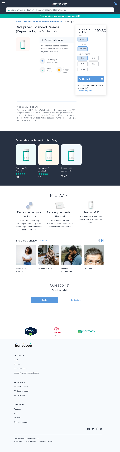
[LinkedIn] (93, 429)
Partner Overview (21, 386)
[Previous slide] (99, 240)
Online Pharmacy (21, 422)
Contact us (75, 300)
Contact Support (85, 91)
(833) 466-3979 (20, 368)
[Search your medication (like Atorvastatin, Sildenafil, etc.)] (62, 9)
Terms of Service (31, 441)
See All (43, 240)
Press (16, 413)
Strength (83, 45)
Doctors (17, 364)
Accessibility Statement (46, 441)
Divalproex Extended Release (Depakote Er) (42, 21)
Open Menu (3, 3)
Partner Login (19, 395)
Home (18, 21)
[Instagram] (88, 429)
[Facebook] (97, 429)
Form (80, 35)
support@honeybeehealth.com (26, 373)
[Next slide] (102, 240)
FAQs (44, 300)
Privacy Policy (18, 441)
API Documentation (21, 391)
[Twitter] (101, 429)
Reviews (17, 418)
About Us (17, 409)
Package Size (84, 54)
